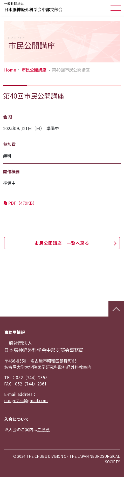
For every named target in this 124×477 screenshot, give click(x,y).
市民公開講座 (34, 70)
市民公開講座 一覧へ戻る (62, 243)
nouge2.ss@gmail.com (26, 400)
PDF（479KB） (20, 203)
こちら (43, 429)
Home (10, 70)
